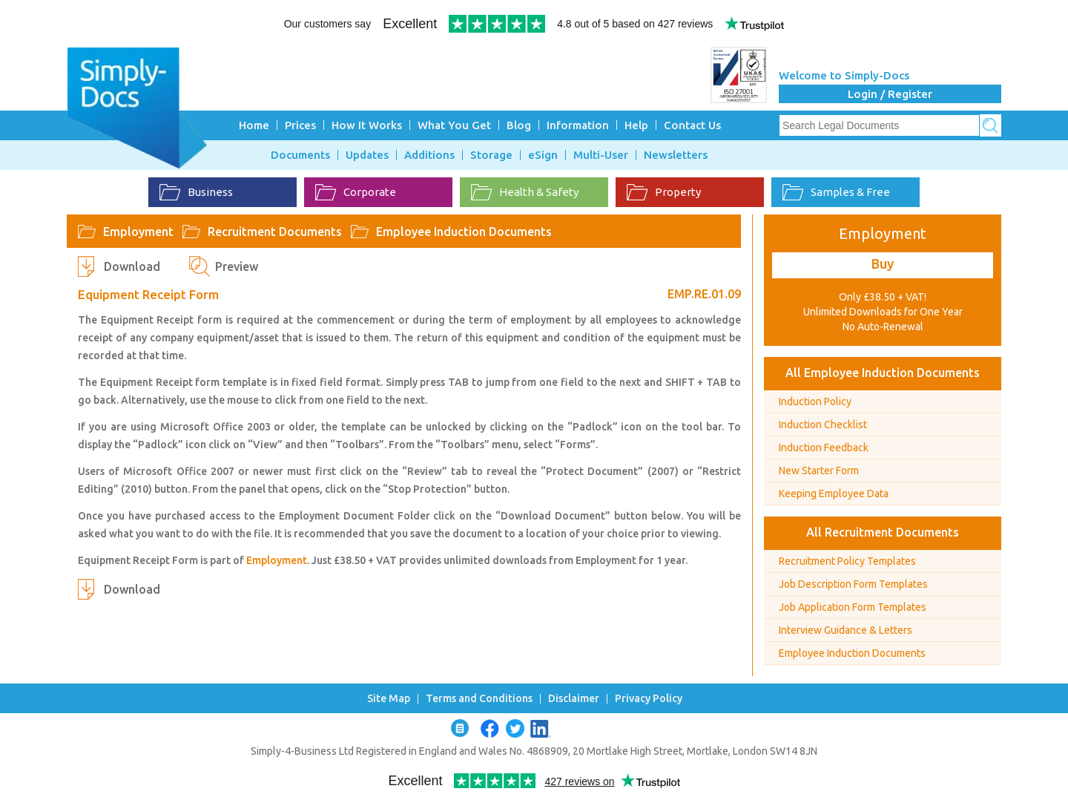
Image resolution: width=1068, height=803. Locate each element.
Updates (367, 155)
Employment (138, 231)
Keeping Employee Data (834, 493)
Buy (882, 263)
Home (254, 125)
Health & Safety (524, 192)
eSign (543, 155)
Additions (429, 155)
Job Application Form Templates (852, 607)
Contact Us (692, 125)
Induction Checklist (823, 424)
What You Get (454, 125)
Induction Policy (815, 401)
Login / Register (890, 94)
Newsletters (676, 155)
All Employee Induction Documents (882, 372)
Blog (519, 125)
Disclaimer (573, 699)
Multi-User (600, 155)
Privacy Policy (648, 699)
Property (664, 192)
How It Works (367, 125)
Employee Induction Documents (464, 231)
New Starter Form (819, 470)
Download (132, 266)
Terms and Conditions (479, 699)
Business (196, 192)
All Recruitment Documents (882, 532)
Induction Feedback (823, 447)
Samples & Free (836, 192)
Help (636, 125)
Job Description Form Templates (853, 584)
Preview (236, 266)
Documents (300, 155)
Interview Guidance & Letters (845, 630)
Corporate (355, 192)
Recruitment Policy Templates (847, 561)
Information (578, 125)
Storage (491, 155)
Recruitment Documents (275, 231)
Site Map (388, 699)
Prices (300, 125)
